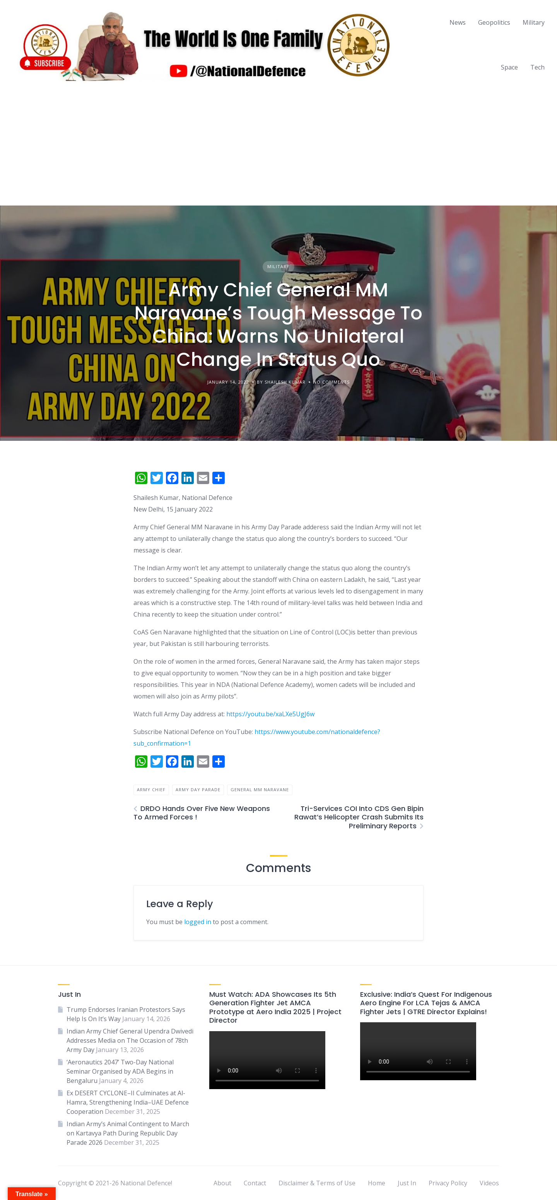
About (222, 1183)
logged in (197, 922)
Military (534, 22)
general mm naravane (260, 789)
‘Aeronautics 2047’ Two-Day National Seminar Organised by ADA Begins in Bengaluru (120, 1071)
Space (509, 67)
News (457, 22)
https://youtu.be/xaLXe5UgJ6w (270, 714)
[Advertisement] (278, 147)
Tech (537, 67)
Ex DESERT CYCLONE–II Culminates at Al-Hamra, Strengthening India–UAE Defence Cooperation (128, 1102)
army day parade (198, 789)
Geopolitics (494, 22)
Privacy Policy (448, 1183)
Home (376, 1183)
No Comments (331, 382)
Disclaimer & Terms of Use (316, 1183)
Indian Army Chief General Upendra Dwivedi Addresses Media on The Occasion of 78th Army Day (130, 1040)
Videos (489, 1183)
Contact (255, 1183)
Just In (407, 1183)
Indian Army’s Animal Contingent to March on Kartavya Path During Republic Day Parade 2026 (128, 1133)
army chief (151, 789)
